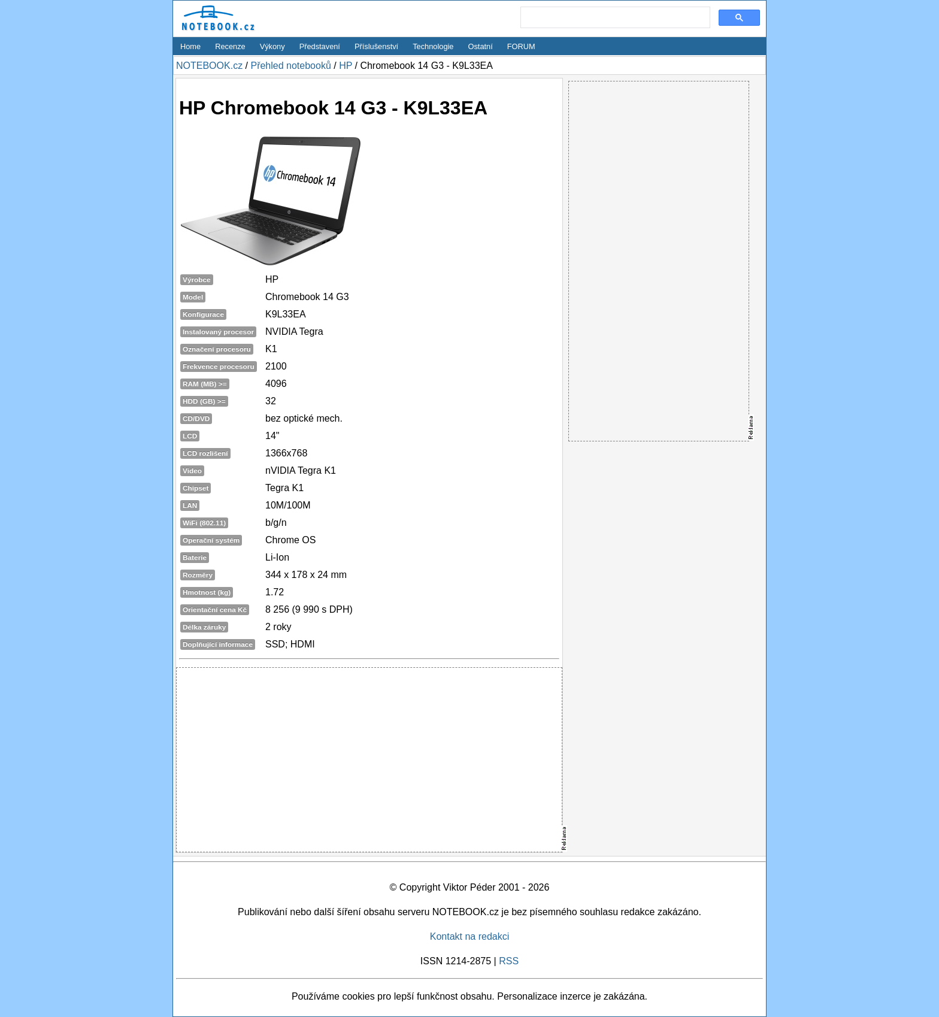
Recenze (230, 46)
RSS (509, 961)
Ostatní (480, 46)
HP (345, 65)
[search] (614, 18)
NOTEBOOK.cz (209, 65)
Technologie (433, 46)
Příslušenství (376, 46)
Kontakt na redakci (470, 936)
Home (190, 46)
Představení (319, 46)
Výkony (272, 46)
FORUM (521, 46)
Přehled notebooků (290, 65)
